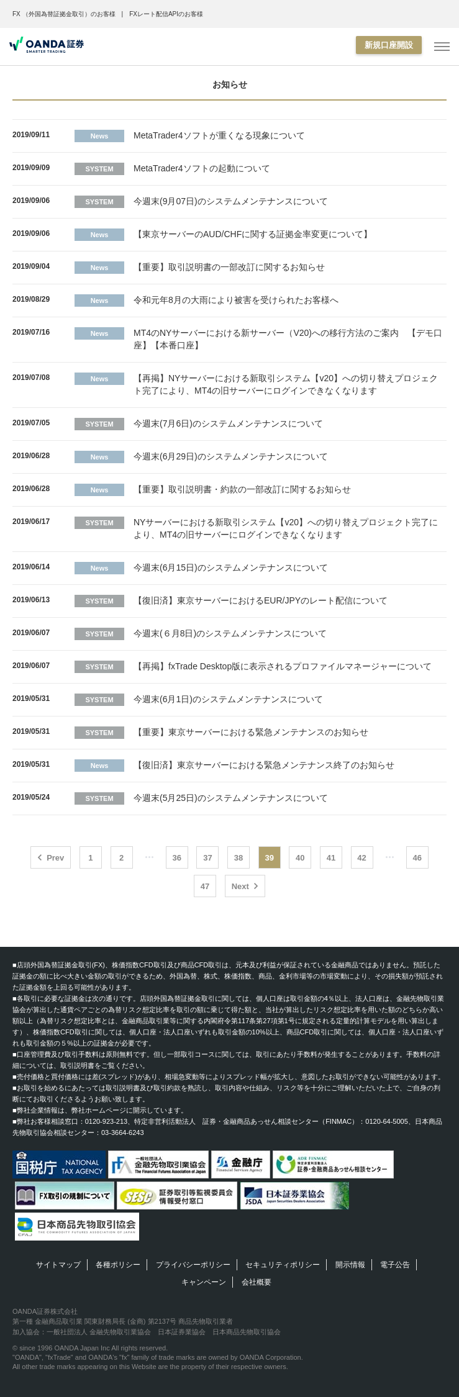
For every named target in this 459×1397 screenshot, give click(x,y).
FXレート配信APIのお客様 (166, 14)
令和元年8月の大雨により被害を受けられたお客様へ (236, 300)
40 (300, 857)
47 (205, 886)
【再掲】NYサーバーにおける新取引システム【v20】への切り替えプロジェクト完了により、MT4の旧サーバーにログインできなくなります (286, 384)
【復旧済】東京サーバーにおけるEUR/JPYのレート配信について (261, 600)
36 (177, 857)
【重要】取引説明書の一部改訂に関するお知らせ (229, 267)
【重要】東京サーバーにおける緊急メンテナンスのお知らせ (251, 732)
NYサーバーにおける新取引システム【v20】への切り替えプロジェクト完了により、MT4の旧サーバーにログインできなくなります (286, 528)
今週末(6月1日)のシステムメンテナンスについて (228, 699)
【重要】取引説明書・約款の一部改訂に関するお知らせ (242, 489)
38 (238, 857)
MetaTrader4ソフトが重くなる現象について (219, 135)
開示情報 (350, 1264)
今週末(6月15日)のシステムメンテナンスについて (231, 567)
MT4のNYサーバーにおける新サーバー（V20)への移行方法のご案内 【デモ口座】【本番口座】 (288, 339)
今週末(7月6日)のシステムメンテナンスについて (228, 423)
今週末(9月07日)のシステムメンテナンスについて (231, 201)
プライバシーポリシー (193, 1264)
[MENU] (442, 47)
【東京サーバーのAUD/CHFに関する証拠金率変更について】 (253, 234)
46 (417, 857)
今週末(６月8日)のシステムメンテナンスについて (230, 633)
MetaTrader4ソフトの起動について (202, 168)
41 (331, 857)
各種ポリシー (118, 1264)
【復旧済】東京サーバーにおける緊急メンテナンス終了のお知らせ (264, 765)
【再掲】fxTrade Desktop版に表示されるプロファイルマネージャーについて (283, 666)
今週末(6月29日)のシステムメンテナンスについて (231, 456)
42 (361, 857)
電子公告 (395, 1264)
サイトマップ (58, 1264)
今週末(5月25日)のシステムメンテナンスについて (231, 798)
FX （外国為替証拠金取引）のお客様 (64, 14)
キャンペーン (203, 1282)
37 (207, 857)
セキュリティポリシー (282, 1264)
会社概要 (256, 1282)
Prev (55, 857)
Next (240, 886)
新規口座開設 (389, 45)
